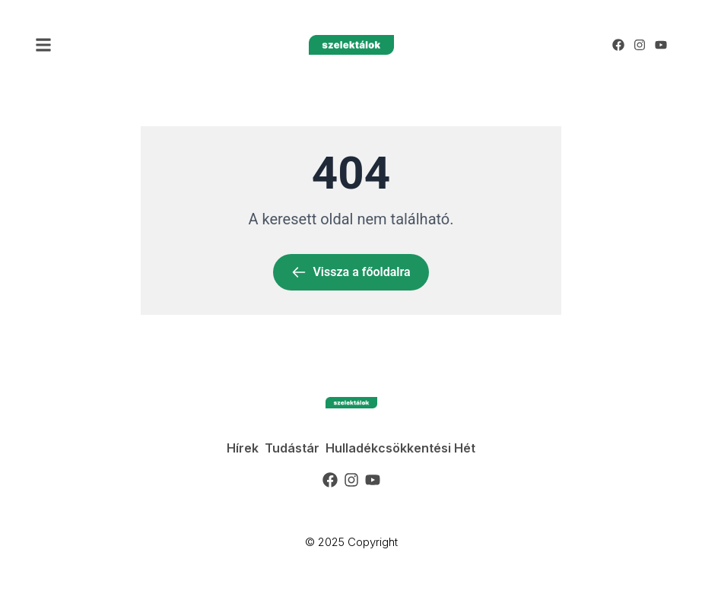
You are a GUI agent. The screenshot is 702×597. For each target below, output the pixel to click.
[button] (43, 45)
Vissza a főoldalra (350, 272)
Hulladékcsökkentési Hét (400, 448)
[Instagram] (640, 45)
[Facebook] (618, 45)
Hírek (243, 448)
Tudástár (292, 448)
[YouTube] (661, 45)
